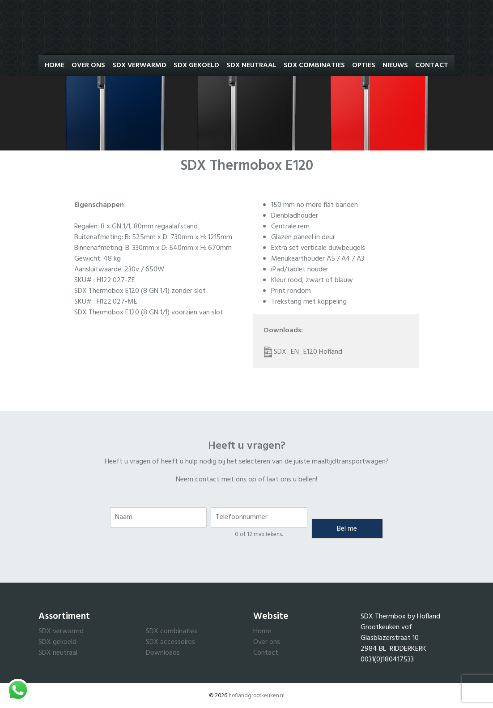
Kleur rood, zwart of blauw (312, 280)
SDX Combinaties (314, 65)
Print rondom (291, 291)
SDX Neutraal (251, 65)
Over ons (88, 65)
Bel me (347, 529)
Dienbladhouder (294, 216)
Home (54, 65)
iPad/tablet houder (299, 269)
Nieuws (395, 65)
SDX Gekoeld (196, 65)
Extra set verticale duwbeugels (318, 248)
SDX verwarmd (61, 631)
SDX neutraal (57, 653)
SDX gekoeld (57, 642)
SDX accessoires (170, 642)
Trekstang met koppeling (309, 302)
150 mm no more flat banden (314, 205)
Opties (363, 65)
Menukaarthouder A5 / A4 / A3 (317, 259)
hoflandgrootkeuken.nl (257, 695)
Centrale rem (290, 226)
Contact (431, 65)
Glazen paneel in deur (303, 237)
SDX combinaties (171, 631)
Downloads (163, 653)
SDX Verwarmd (139, 65)
